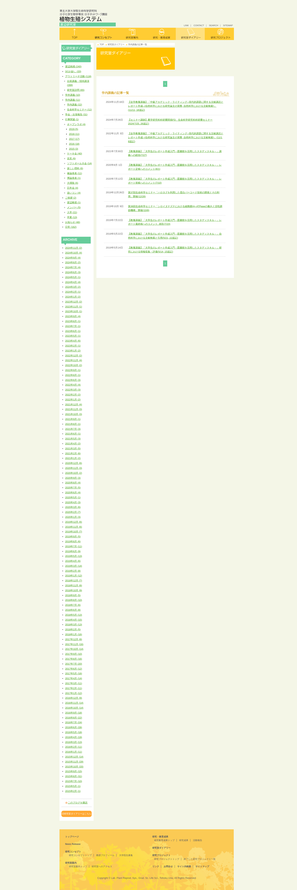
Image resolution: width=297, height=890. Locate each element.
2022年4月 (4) (73, 384)
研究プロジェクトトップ (166, 859)
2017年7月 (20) (73, 663)
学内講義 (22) (74, 104)
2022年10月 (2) (73, 365)
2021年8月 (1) (73, 424)
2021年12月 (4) (73, 404)
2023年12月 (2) (73, 301)
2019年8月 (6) (73, 541)
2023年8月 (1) (73, 321)
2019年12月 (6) (73, 521)
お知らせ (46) (72, 222)
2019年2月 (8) (73, 570)
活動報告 (197, 840)
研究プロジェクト (219, 34)
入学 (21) (72, 212)
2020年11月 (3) (73, 468)
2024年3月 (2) (73, 286)
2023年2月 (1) (73, 345)
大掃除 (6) (72, 183)
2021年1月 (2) (73, 458)
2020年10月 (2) (73, 473)
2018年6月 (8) (73, 610)
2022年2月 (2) (73, 394)
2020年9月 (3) (73, 477)
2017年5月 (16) (73, 673)
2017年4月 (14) (73, 678)
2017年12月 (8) (73, 639)
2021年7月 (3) (73, 429)
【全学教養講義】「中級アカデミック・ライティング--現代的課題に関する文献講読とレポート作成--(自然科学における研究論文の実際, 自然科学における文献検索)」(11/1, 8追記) (175, 137)
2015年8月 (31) (73, 776)
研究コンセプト (103, 34)
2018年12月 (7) (73, 580)
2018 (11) (74, 134)
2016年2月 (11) (73, 746)
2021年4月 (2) (73, 443)
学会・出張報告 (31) (76, 114)
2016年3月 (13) (73, 742)
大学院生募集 (126, 855)
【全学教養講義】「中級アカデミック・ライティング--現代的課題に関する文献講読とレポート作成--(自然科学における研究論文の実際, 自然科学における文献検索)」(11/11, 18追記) (175, 106)
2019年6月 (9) (73, 551)
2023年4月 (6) (73, 340)
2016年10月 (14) (74, 707)
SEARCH (213, 25)
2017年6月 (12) (73, 668)
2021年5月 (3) (73, 438)
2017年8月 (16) (73, 658)
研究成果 (183, 840)
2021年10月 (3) (73, 414)
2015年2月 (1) (73, 791)
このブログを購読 (78, 802)
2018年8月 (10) (73, 600)
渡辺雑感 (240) (73, 66)
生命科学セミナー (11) (79, 109)
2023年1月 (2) (73, 350)
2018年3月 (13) (73, 624)
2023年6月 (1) (73, 331)
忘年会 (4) (72, 187)
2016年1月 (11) (73, 751)
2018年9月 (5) (73, 595)
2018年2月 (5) (73, 629)
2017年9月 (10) (73, 654)
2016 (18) (74, 143)
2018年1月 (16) (73, 634)
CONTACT (199, 25)
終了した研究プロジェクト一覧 (200, 859)
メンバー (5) (74, 207)
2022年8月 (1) (73, 375)
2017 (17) (74, 139)
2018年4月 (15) (73, 619)
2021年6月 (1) (73, 433)
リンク (155, 866)
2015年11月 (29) (74, 761)
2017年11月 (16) (74, 644)
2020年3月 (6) (73, 507)
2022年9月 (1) (73, 370)
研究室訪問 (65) (75, 90)
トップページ (72, 836)
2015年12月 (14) (74, 756)
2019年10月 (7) (73, 531)
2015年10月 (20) (74, 766)
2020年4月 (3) (73, 502)
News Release (73, 844)
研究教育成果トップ (164, 840)
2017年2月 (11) (73, 688)
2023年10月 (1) (73, 311)
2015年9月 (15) (73, 771)
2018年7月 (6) (73, 605)
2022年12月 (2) (73, 355)
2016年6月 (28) (73, 727)
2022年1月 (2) (73, 399)
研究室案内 (132, 34)
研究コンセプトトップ (80, 855)
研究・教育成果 (161, 34)
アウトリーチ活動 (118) (78, 76)
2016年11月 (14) (74, 702)
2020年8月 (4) (73, 482)
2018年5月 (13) (73, 614)
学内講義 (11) (72, 99)
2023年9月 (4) (73, 316)
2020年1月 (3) (73, 517)
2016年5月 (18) (73, 732)
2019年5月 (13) (73, 556)
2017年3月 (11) (73, 683)
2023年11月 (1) (73, 306)
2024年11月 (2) (73, 247)
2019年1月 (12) (73, 575)
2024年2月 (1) (73, 291)
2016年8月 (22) (73, 717)
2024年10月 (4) (73, 252)
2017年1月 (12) (73, 693)
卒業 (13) (72, 217)
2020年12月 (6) (73, 463)
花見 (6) (71, 158)
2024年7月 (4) (73, 267)
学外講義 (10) (72, 95)
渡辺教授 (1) (74, 202)
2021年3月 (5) (73, 448)
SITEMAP (228, 25)
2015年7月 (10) (73, 781)
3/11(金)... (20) (73, 71)
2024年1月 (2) (73, 296)
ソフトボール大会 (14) (79, 163)
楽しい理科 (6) (75, 168)
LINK (186, 25)
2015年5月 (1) (73, 786)
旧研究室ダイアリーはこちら (76, 813)
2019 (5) (73, 129)
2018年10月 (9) (73, 590)
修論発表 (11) (74, 173)
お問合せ (168, 866)
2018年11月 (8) (73, 585)
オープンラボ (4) (76, 124)
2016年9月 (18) (73, 712)
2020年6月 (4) (73, 492)
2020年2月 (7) (73, 512)
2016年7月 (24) (73, 722)
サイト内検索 (184, 866)
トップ (74, 34)
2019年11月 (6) (73, 526)
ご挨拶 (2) (70, 197)
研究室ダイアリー (190, 34)
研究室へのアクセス (102, 866)
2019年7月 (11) (73, 546)
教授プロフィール (105, 855)
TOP (102, 44)
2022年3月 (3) (73, 389)
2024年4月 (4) (73, 282)
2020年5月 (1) (73, 497)
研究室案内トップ (78, 866)
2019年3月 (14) (73, 566)
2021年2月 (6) (73, 453)
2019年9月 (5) (73, 536)
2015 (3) (73, 148)
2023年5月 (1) (73, 335)
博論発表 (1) (74, 178)
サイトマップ (202, 866)
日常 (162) (71, 227)
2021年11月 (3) (73, 409)
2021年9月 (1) (73, 419)
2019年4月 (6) (73, 561)
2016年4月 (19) (73, 737)
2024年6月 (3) (73, 272)
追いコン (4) (74, 192)
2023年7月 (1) (73, 326)
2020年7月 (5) (73, 487)
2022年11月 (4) (73, 360)
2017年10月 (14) (74, 649)
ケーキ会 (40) (74, 153)
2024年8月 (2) (73, 262)
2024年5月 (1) (73, 277)
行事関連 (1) (72, 119)
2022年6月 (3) (73, 380)
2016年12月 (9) (73, 698)
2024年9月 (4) (73, 257)
